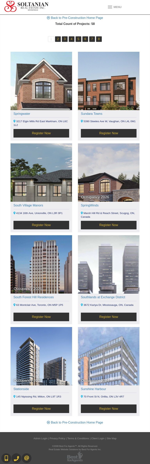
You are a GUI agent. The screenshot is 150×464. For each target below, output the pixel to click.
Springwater (21, 113)
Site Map (112, 438)
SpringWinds (90, 205)
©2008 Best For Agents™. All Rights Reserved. (75, 446)
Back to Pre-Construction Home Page (75, 17)
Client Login (97, 438)
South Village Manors (28, 205)
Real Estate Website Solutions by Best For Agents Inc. (75, 449)
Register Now (41, 133)
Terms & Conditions (78, 438)
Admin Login (40, 438)
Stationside (21, 389)
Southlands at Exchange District (103, 297)
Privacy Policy (57, 438)
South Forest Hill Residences (33, 297)
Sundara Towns (91, 113)
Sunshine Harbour (93, 389)
